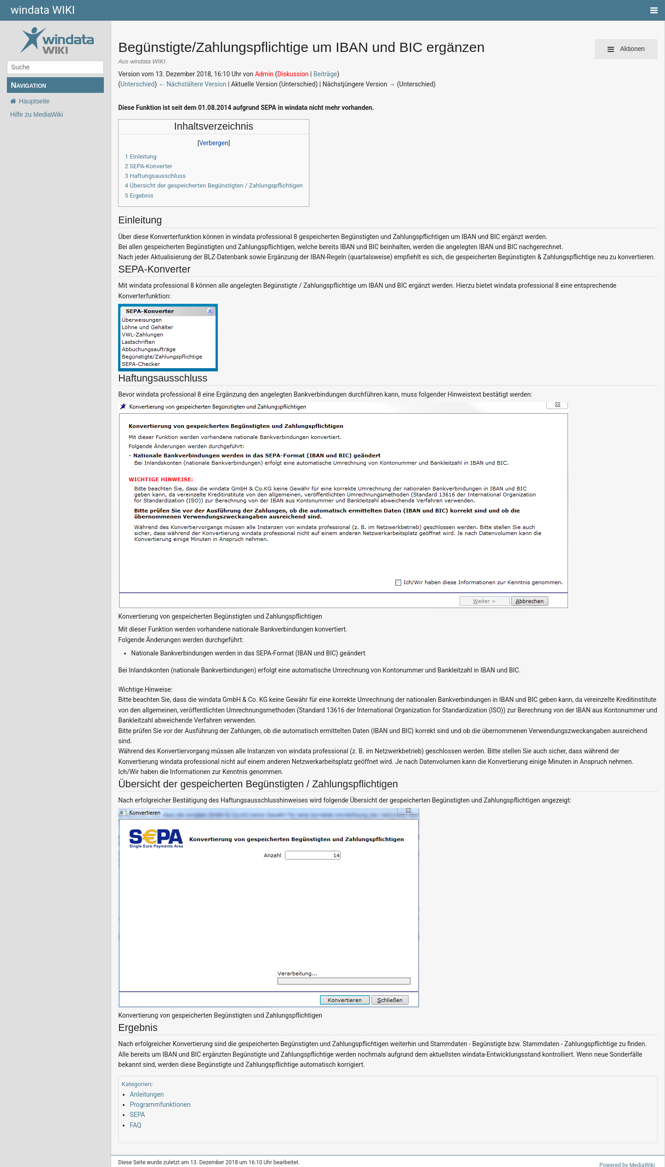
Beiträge (325, 74)
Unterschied (137, 84)
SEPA (137, 1114)
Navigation (28, 85)
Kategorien (136, 1084)
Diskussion (292, 74)
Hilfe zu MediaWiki (36, 114)
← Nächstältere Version (193, 84)
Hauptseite (34, 101)
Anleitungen (147, 1094)
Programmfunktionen (160, 1104)
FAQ (135, 1125)
